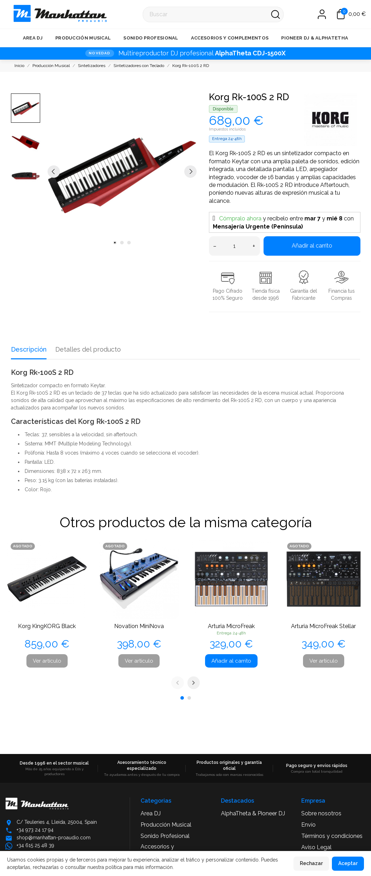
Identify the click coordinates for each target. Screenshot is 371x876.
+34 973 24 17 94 (35, 830)
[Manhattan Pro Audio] (14, 14)
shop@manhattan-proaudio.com (54, 837)
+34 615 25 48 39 (35, 845)
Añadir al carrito (312, 245)
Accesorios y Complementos (230, 38)
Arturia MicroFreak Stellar (323, 626)
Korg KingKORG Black (47, 626)
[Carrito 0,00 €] (351, 14)
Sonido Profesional (150, 38)
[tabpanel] (122, 171)
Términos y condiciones (332, 836)
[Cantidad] (234, 246)
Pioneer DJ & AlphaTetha (314, 38)
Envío (308, 824)
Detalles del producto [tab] (88, 349)
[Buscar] (213, 14)
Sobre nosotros (321, 813)
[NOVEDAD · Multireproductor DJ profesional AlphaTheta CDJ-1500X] (185, 53)
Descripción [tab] (29, 349)
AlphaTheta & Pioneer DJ (253, 813)
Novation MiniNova (139, 626)
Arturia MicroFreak (231, 626)
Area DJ (33, 38)
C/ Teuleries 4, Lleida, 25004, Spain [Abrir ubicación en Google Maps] (57, 822)
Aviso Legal (316, 847)
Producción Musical (83, 38)
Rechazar (311, 863)
